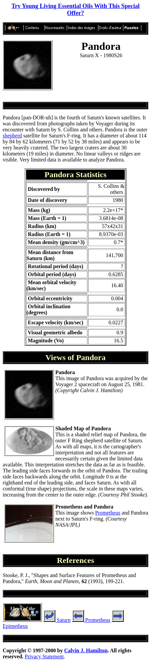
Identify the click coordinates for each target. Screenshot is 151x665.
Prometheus (108, 513)
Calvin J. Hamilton (85, 650)
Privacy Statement (44, 656)
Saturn (57, 620)
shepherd (12, 135)
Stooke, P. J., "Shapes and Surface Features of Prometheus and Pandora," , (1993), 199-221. (69, 578)
